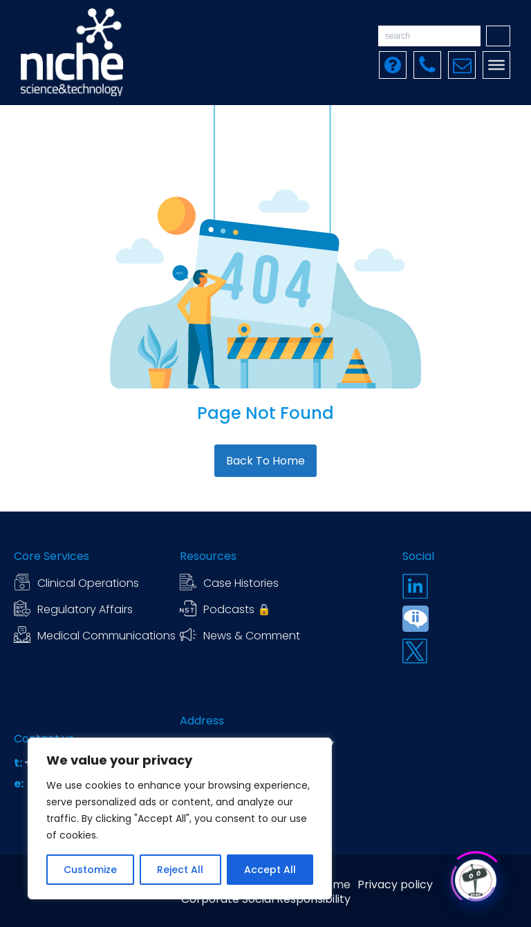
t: (19, 763)
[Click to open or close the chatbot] (475, 877)
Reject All (180, 870)
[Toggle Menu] (496, 65)
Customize (90, 870)
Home (334, 885)
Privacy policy (395, 885)
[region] (180, 818)
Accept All (270, 870)
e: (20, 784)
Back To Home (265, 461)
